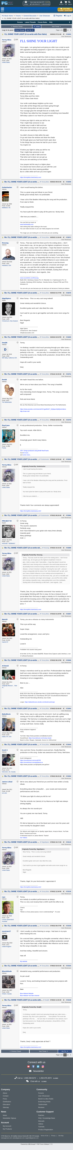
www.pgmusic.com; (6, 1138)
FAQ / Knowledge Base (46, 1118)
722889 (69, 548)
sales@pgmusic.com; (19, 1138)
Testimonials (42, 1104)
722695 (69, 337)
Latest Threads (30, 22)
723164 (69, 966)
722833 (69, 459)
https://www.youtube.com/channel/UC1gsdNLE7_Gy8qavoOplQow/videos (43, 409)
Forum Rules (42, 22)
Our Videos (23, 837)
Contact (5, 1096)
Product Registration (45, 1129)
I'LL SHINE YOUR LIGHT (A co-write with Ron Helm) (25, 34)
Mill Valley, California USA (9, 358)
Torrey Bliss (44, 182)
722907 (69, 614)
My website (23, 961)
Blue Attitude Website (26, 993)
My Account (7, 1126)
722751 (69, 374)
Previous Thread (16, 26)
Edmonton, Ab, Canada (8, 772)
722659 (69, 182)
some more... (27, 455)
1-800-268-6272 (35, 4)
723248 (69, 1000)
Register (57, 16)
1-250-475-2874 (46, 4)
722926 (69, 660)
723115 (69, 842)
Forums (18, 16)
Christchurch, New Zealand (10, 321)
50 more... (26, 453)
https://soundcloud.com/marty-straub (40, 738)
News (5, 1115)
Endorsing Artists (44, 1102)
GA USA (4, 793)
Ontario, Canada (7, 994)
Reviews (41, 1107)
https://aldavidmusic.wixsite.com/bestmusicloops (40, 702)
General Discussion (30, 16)
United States (6, 62)
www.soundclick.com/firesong (29, 278)
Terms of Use (44, 1135)
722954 (69, 708)
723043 (69, 744)
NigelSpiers (44, 842)
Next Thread (56, 26)
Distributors (7, 1102)
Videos (40, 1124)
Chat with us (35, 1081)
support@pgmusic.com (32, 1138)
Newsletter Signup (9, 1118)
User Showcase (44, 16)
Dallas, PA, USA (6, 736)
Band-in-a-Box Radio (45, 1099)
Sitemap (6, 1107)
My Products (7, 1129)
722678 (69, 293)
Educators (6, 1104)
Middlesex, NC (6, 207)
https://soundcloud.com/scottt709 (30, 760)
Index (37, 26)
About (5, 1093)
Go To (30, 30)
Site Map (60, 1135)
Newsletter (38, 1071)
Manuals (41, 1121)
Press (5, 1099)
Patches (41, 1115)
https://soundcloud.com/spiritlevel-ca (31, 762)
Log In (67, 16)
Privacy (53, 1135)
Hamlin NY (5, 642)
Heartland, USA (6, 265)
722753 (69, 420)
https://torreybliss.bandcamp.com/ (30, 177)
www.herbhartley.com (26, 224)
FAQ (50, 22)
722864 (69, 515)
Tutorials (41, 1127)
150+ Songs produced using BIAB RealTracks (34, 450)
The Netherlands (7, 402)
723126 (69, 891)
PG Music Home (7, 16)
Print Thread (19, 30)
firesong (45, 548)
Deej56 (46, 1000)
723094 (69, 776)
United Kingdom (6, 946)
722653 (69, 34)
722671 (69, 237)
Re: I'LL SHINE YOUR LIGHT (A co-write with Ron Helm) (27, 182)
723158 (69, 926)
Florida (4, 448)
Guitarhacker (44, 459)
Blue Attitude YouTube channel (29, 995)
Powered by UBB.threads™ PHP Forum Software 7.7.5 (36, 1144)
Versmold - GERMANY (8, 543)
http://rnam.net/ (25, 411)
